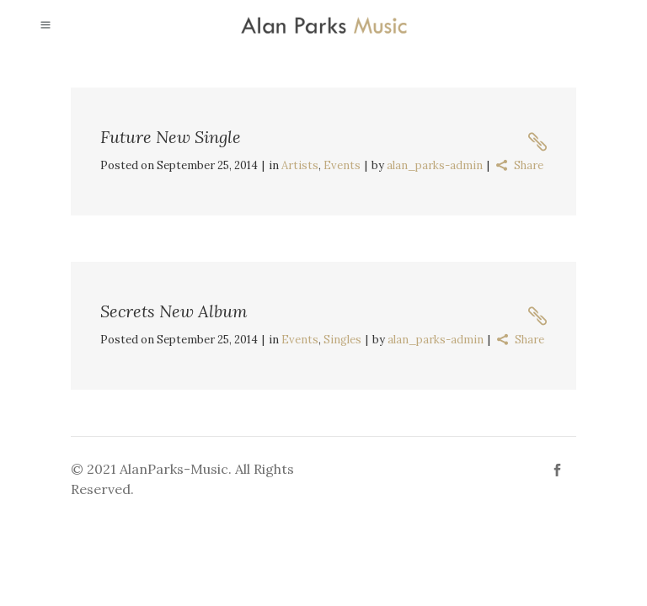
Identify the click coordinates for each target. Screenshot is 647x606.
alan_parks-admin (435, 165)
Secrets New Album (174, 311)
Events (342, 165)
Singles (342, 339)
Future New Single (170, 136)
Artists (299, 165)
